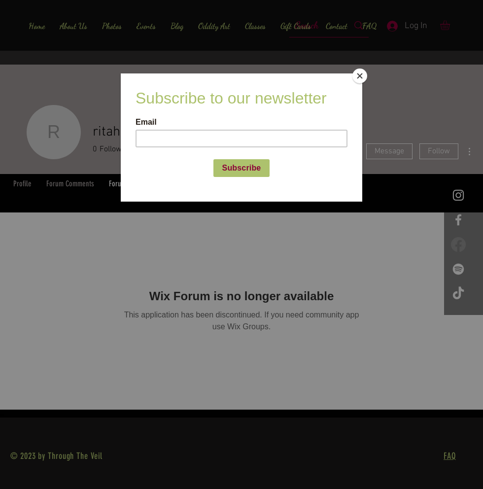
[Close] (359, 76)
